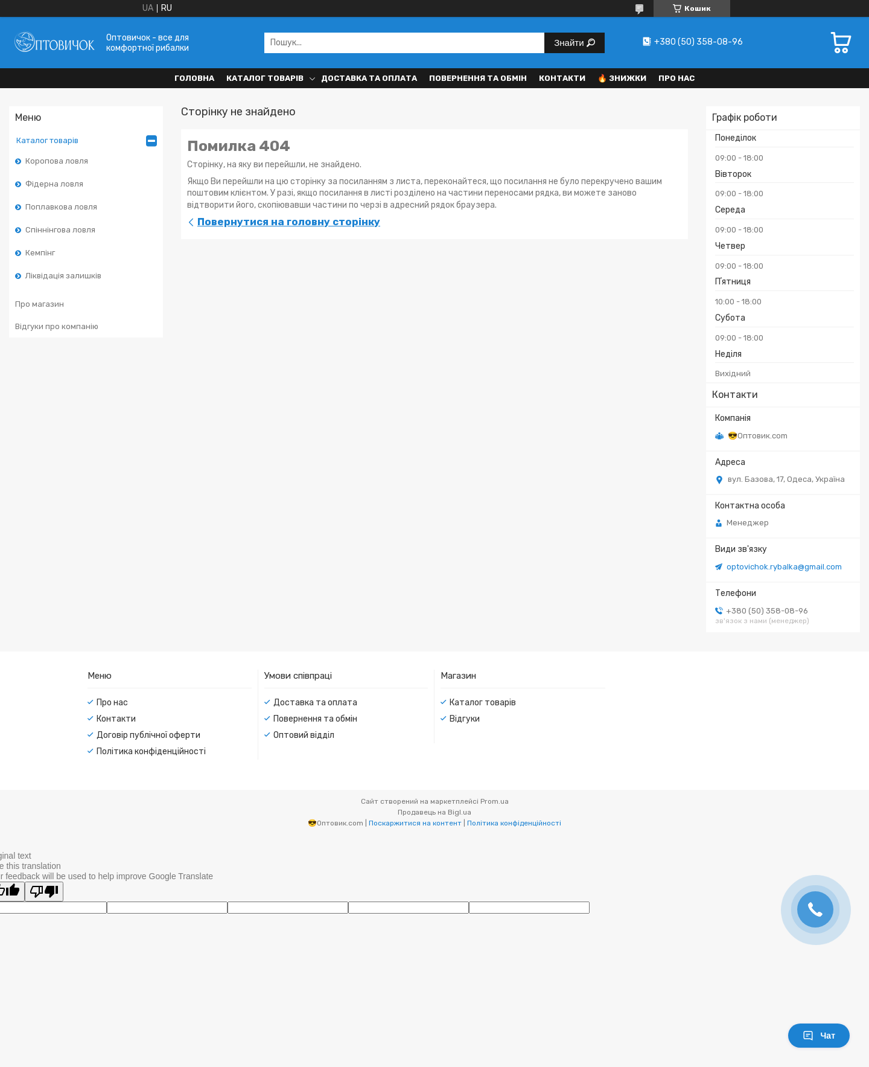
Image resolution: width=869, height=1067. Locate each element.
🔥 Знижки (621, 78)
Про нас (676, 78)
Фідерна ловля (54, 183)
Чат (819, 1035)
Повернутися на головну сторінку (288, 222)
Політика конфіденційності (151, 751)
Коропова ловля (56, 160)
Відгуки (465, 719)
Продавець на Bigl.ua (434, 812)
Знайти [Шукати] (570, 42)
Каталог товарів (265, 78)
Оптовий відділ (303, 735)
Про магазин (39, 304)
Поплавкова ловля (61, 206)
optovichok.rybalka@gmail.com (784, 566)
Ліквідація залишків (63, 275)
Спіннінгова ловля (60, 229)
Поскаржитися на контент (415, 823)
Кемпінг (40, 252)
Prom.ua (494, 801)
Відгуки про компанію (56, 326)
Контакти (562, 78)
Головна (194, 78)
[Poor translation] (44, 892)
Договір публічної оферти (148, 735)
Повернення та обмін (478, 78)
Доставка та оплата (369, 78)
